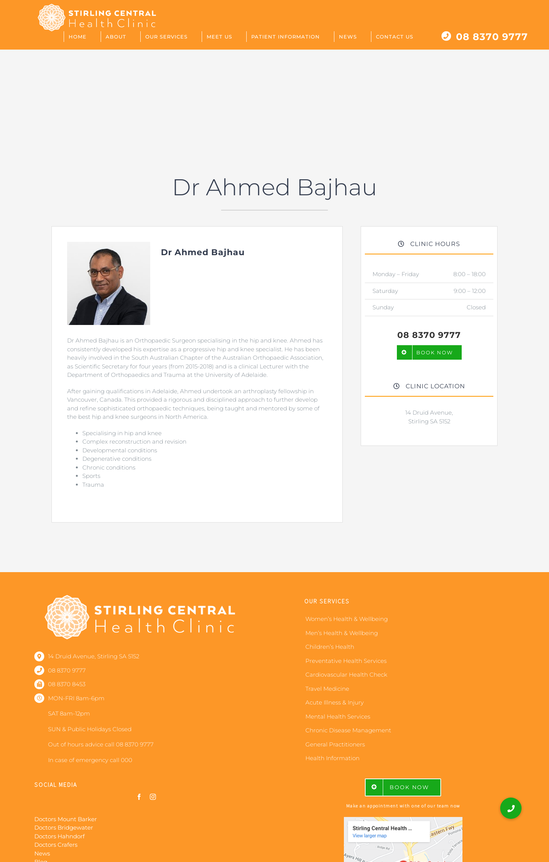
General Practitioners (335, 744)
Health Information (332, 758)
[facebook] (139, 797)
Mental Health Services (337, 716)
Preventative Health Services (346, 660)
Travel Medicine (327, 688)
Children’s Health (329, 646)
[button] (511, 808)
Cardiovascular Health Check (346, 674)
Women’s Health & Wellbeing (346, 618)
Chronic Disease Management (348, 730)
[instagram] (153, 797)
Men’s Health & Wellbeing (341, 633)
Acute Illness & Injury (334, 702)
